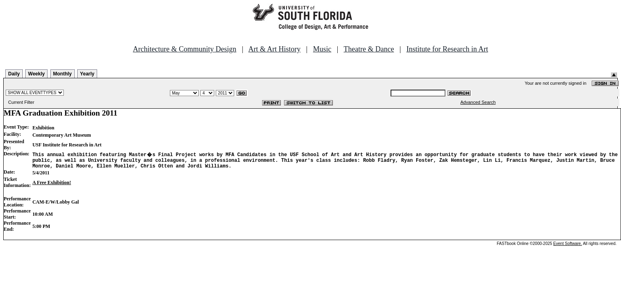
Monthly (62, 74)
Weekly (36, 74)
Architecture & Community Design (184, 49)
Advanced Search (478, 102)
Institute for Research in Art (447, 49)
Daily (14, 74)
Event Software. (567, 246)
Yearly (87, 74)
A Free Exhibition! (52, 185)
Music (322, 49)
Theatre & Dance (368, 49)
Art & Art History (274, 49)
